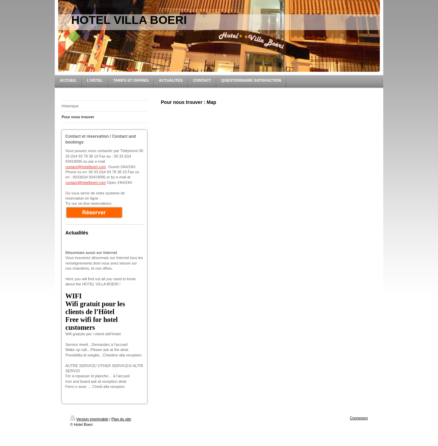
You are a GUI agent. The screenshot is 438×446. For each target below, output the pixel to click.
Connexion (359, 418)
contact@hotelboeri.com (85, 167)
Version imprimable (89, 419)
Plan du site (121, 419)
